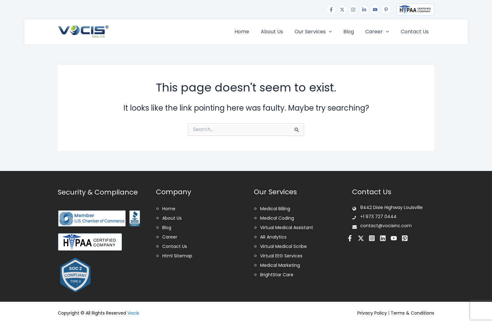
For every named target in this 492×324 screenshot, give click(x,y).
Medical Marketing (280, 265)
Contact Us (415, 31)
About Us (278, 31)
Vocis (133, 313)
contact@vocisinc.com (136, 9)
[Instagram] (353, 9)
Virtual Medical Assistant (286, 227)
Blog (352, 31)
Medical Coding (277, 218)
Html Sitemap (177, 256)
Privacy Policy (372, 313)
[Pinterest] (386, 9)
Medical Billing (275, 209)
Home (250, 31)
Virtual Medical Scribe (283, 246)
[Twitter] (342, 9)
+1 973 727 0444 (79, 9)
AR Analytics (273, 237)
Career (379, 31)
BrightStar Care (276, 275)
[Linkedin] (364, 9)
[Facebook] (331, 9)
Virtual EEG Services (281, 256)
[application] (334, 31)
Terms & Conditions (412, 313)
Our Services (318, 31)
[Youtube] (375, 9)
